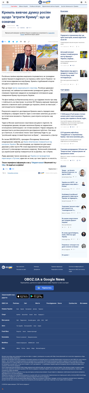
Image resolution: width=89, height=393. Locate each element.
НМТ (46, 320)
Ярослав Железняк (66, 225)
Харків (22, 309)
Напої (24, 331)
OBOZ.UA (75, 359)
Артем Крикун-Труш (67, 177)
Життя (37, 303)
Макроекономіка (32, 337)
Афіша (18, 348)
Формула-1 (41, 314)
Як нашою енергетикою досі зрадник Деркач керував (70, 220)
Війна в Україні (23, 6)
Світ (25, 303)
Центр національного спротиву (24, 88)
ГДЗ (17, 320)
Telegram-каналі (37, 163)
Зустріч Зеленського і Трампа (69, 6)
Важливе (64, 11)
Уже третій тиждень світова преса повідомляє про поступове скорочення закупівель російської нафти (72, 122)
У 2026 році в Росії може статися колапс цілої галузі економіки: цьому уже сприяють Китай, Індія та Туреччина (73, 116)
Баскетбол (25, 314)
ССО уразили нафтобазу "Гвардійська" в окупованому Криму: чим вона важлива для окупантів (72, 135)
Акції (35, 326)
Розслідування (51, 303)
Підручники (23, 320)
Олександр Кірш (66, 239)
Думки (63, 166)
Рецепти (18, 331)
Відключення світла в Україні (50, 6)
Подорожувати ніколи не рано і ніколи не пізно (72, 43)
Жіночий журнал (40, 348)
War (17, 25)
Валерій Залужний (66, 201)
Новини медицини (21, 342)
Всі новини (83, 303)
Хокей (31, 314)
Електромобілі (28, 326)
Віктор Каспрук (66, 189)
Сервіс (39, 326)
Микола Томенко (66, 213)
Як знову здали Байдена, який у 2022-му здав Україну (70, 235)
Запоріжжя (28, 309)
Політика (16, 303)
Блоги (60, 303)
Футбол (18, 314)
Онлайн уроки (32, 320)
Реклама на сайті (21, 269)
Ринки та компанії (21, 337)
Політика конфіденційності (76, 266)
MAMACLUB (31, 342)
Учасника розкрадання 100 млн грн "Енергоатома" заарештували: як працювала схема (74, 151)
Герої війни (14, 6)
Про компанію (20, 266)
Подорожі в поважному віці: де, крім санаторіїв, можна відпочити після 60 (73, 37)
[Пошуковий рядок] (85, 2)
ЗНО (42, 320)
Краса (28, 348)
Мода (33, 348)
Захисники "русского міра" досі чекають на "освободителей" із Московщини (71, 208)
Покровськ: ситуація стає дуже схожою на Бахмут (70, 246)
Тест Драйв (19, 326)
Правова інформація (56, 266)
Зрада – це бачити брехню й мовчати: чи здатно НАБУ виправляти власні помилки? (69, 172)
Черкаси (40, 309)
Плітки (23, 348)
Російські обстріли (35, 6)
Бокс (35, 314)
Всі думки (65, 255)
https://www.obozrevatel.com (60, 356)
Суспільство (73, 303)
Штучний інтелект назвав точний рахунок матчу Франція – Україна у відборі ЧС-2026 (69, 55)
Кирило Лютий (11, 25)
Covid (37, 342)
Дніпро (35, 309)
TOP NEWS (65, 90)
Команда (36, 266)
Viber (3, 165)
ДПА (38, 320)
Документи (37, 269)
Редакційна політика (13, 173)
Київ (17, 309)
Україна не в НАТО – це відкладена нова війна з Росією (70, 184)
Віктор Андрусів (66, 249)
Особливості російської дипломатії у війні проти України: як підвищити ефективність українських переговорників (70, 196)
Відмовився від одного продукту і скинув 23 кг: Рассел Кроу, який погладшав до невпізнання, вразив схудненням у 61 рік (69, 74)
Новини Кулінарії (31, 331)
